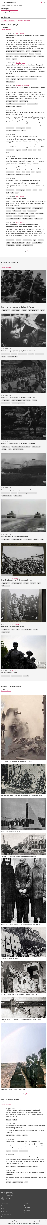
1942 (26, 76)
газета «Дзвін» (39, 213)
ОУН (17, 76)
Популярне (4, 1211)
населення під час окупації (12, 130)
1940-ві (8, 59)
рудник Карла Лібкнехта (18, 242)
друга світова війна (32, 103)
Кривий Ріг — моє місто (35, 76)
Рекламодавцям (28, 1213)
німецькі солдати (10, 106)
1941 (22, 76)
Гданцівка (40, 240)
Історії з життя (5, 1216)
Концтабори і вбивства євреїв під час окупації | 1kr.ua (16, 580)
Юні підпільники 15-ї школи (9, 673)
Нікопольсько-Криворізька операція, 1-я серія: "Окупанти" (18, 307)
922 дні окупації (24, 101)
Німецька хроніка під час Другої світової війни (14, 536)
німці (7, 79)
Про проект (27, 1207)
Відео (3, 1208)
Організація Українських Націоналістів (27, 79)
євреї (34, 240)
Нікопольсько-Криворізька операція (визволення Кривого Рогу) (19, 490)
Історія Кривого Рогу (10, 2)
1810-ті (28, 51)
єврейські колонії (36, 51)
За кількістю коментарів (23, 20)
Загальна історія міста (11, 101)
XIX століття (9, 56)
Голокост (18, 240)
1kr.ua (30, 1221)
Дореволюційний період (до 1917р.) (15, 51)
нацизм (42, 310)
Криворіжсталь (38, 218)
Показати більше (6, 29)
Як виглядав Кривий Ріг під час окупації (12, 626)
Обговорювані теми (6, 1214)
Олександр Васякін (23, 213)
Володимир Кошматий (22, 85)
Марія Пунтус (20, 33)
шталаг (8, 242)
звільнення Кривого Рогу (18, 403)
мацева (16, 56)
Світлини (4, 1205)
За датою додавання (8, 20)
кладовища (41, 56)
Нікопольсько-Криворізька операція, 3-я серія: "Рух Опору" (18, 397)
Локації (26, 1203)
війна (18, 629)
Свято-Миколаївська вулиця (13, 218)
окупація (14, 59)
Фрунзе (28, 242)
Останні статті (5, 1203)
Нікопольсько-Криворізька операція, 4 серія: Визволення (18, 443)
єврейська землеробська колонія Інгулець (16, 53)
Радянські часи (10, 76)
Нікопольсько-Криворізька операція (21, 400)
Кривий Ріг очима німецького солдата (15, 103)
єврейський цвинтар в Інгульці (28, 56)
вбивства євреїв (27, 240)
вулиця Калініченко (11, 213)
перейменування (10, 81)
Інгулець (31, 53)
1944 (7, 152)
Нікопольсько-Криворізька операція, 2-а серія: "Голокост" (18, 351)
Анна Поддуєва (20, 63)
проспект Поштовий (27, 218)
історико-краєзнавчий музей (23, 208)
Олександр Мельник (30, 216)
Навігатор (8, 1199)
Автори (26, 1205)
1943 (39, 150)
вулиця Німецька (18, 216)
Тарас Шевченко (10, 1135)
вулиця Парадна (32, 210)
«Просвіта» (9, 216)
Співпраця (27, 1210)
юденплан (38, 53)
